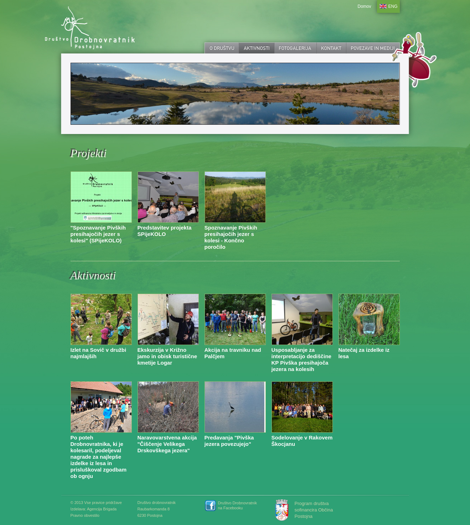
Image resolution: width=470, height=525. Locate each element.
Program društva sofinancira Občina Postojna (314, 510)
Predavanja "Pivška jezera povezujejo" (229, 440)
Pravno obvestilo (85, 515)
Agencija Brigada (102, 509)
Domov (364, 6)
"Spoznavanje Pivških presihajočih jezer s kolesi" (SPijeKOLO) (98, 234)
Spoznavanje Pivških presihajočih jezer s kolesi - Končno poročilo (231, 237)
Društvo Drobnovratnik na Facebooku (237, 505)
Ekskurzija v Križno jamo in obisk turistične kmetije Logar (167, 356)
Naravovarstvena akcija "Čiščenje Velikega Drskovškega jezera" (167, 443)
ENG (393, 6)
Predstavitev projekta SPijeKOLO (165, 231)
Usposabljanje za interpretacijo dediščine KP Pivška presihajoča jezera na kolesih (301, 359)
